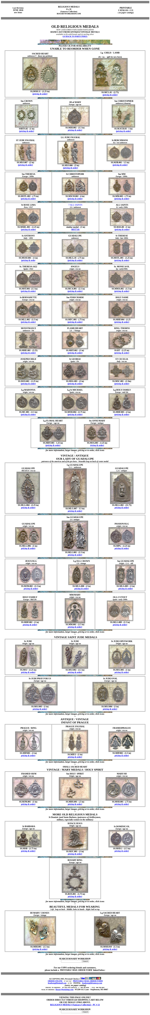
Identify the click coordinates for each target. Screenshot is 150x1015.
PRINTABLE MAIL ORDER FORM (88, 981)
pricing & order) (75, 130)
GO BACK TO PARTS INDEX (75, 36)
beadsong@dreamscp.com (92, 983)
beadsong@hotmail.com (57, 983)
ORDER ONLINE (55, 981)
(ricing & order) (97, 445)
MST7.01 (75, 229)
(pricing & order (28, 260)
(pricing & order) (39, 94)
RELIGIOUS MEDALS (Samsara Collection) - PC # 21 (75, 1005)
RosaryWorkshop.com (64, 989)
